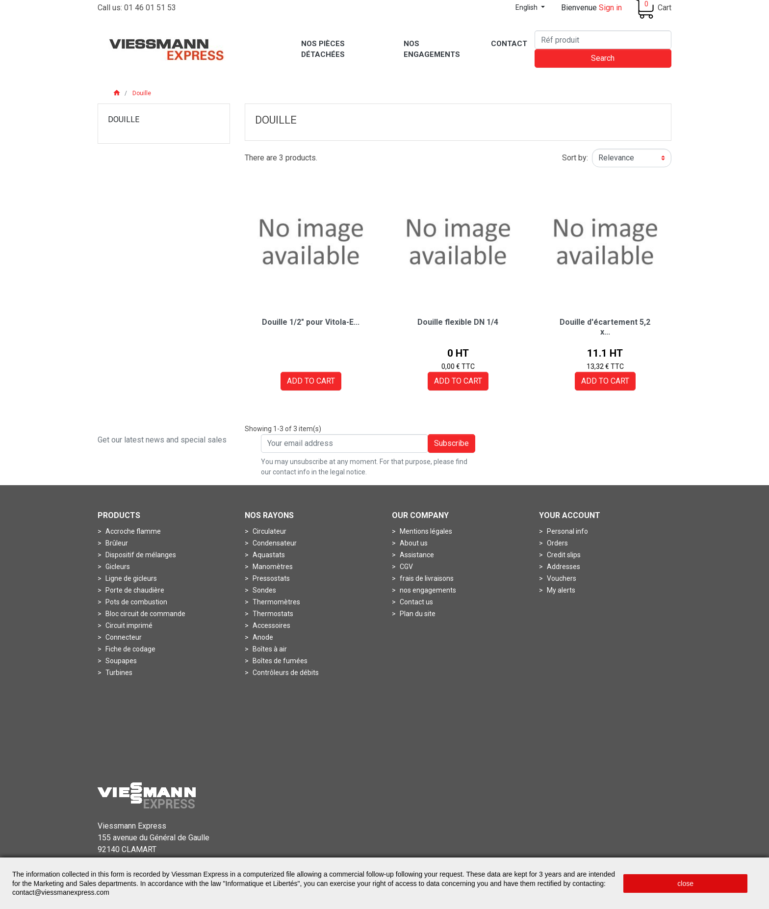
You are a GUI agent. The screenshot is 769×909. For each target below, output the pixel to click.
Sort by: (575, 157)
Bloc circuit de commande (144, 614)
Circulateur (268, 531)
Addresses (562, 567)
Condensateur (274, 543)
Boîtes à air (269, 649)
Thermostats (272, 614)
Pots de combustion (135, 602)
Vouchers (560, 578)
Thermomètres (275, 602)
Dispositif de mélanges (140, 555)
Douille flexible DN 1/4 (457, 322)
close (685, 883)
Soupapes (120, 661)
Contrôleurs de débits (285, 672)
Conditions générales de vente (439, 850)
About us (413, 543)
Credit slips (563, 555)
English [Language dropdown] (527, 7)
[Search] (603, 39)
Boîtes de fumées (279, 661)
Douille (123, 119)
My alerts (560, 590)
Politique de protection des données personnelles (585, 850)
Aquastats (268, 555)
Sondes (263, 590)
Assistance (416, 555)
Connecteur (123, 637)
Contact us (415, 602)
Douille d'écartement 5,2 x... (605, 326)
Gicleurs (117, 567)
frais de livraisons (426, 578)
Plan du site (417, 614)
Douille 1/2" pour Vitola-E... (310, 322)
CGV (405, 567)
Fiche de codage (129, 649)
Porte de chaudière (134, 590)
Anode (262, 637)
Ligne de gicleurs (130, 578)
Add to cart (311, 381)
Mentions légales (425, 531)
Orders (556, 543)
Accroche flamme (132, 531)
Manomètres (272, 567)
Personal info (566, 531)
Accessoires (270, 625)
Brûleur (116, 543)
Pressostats (270, 578)
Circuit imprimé (128, 625)
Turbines (118, 672)
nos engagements (427, 590)
